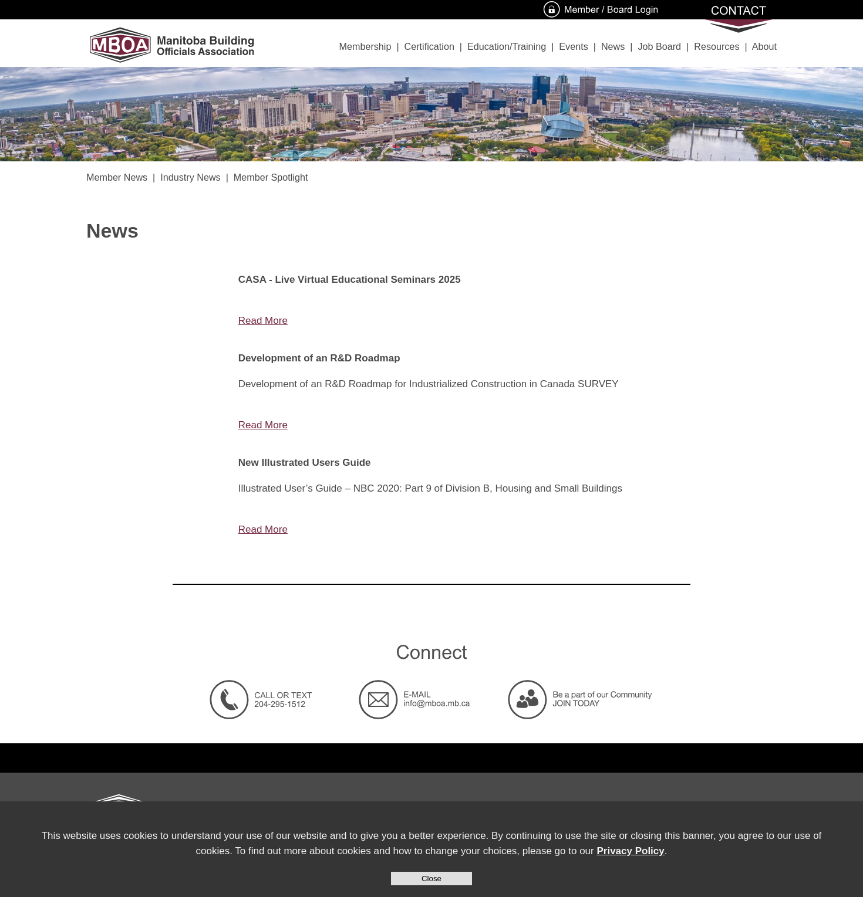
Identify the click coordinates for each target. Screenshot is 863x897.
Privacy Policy (630, 851)
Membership (365, 46)
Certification (429, 46)
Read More (263, 320)
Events (573, 46)
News (613, 46)
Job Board (659, 46)
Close (431, 878)
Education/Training (506, 46)
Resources (716, 46)
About (764, 46)
